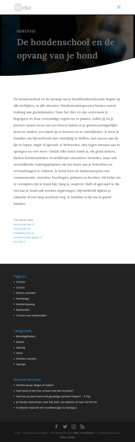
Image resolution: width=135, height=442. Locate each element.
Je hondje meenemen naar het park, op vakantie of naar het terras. (56, 402)
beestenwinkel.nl (24, 224)
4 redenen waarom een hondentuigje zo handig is (46, 407)
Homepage (22, 298)
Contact (20, 282)
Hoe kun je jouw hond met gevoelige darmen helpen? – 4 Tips (53, 396)
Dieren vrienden (26, 293)
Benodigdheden (26, 336)
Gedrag (20, 347)
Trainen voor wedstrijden (31, 315)
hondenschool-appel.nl (28, 237)
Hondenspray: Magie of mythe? (35, 385)
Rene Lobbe (67, 437)
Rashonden (23, 309)
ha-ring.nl (20, 241)
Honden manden (26, 358)
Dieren (20, 342)
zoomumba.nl (22, 228)
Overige (21, 364)
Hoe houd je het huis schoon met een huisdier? (45, 390)
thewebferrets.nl (24, 233)
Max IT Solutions (83, 433)
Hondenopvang (25, 304)
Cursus (20, 287)
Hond (19, 353)
